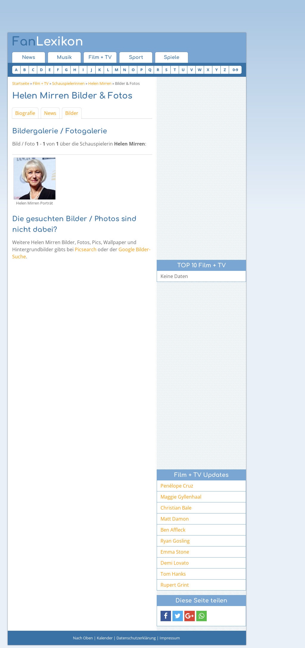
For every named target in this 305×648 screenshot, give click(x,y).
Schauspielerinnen (68, 83)
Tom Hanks (173, 574)
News (28, 57)
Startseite (20, 83)
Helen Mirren (99, 83)
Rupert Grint (175, 585)
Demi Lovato (175, 563)
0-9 (235, 69)
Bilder (71, 113)
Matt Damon (175, 519)
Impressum (170, 638)
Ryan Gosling (175, 541)
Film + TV (100, 57)
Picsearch (86, 249)
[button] (166, 616)
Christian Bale (176, 508)
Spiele (171, 57)
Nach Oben (83, 638)
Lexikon (47, 41)
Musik (64, 57)
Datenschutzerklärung (136, 638)
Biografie (25, 113)
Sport (136, 57)
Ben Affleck (173, 530)
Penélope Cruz (177, 486)
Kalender (105, 638)
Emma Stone (175, 552)
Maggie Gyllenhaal (181, 497)
